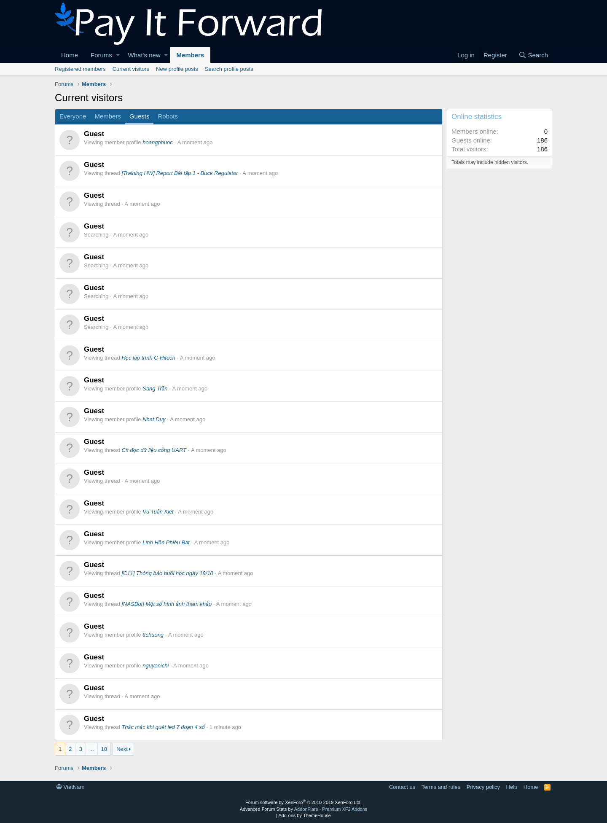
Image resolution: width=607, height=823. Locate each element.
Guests (139, 116)
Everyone (72, 116)
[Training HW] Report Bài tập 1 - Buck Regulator (179, 173)
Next (122, 749)
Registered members (80, 69)
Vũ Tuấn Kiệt (157, 511)
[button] (118, 55)
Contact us (402, 787)
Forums (101, 55)
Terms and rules (441, 787)
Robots (168, 116)
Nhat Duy (153, 419)
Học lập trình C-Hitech (148, 358)
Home (69, 55)
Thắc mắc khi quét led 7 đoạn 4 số (163, 727)
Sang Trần (154, 388)
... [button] (91, 749)
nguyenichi (155, 665)
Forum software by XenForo (303, 802)
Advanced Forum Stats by (304, 809)
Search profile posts (229, 69)
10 (104, 749)
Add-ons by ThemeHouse (304, 815)
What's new (144, 55)
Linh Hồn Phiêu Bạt (166, 542)
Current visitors (131, 69)
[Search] (533, 55)
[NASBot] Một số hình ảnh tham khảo (166, 604)
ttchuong (153, 635)
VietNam (70, 787)
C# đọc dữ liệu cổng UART (153, 450)
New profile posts (177, 69)
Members (190, 55)
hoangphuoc (157, 142)
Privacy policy (483, 787)
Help (512, 787)
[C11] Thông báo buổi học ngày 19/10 (167, 573)
